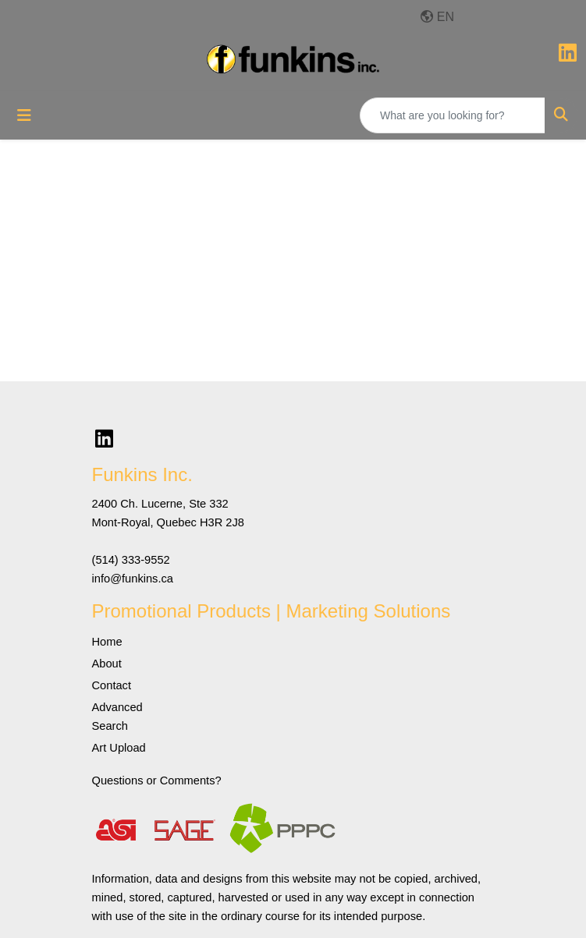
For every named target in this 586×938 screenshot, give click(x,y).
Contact (112, 685)
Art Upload (119, 748)
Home (107, 641)
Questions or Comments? (157, 780)
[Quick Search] (452, 115)
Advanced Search (117, 716)
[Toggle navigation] (24, 115)
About (107, 663)
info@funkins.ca (133, 578)
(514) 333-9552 (131, 560)
